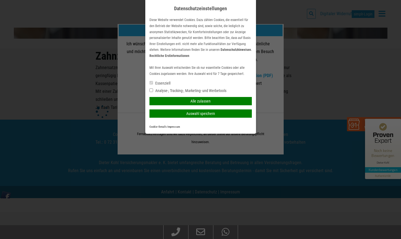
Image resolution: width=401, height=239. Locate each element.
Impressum (173, 126)
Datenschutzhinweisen (236, 50)
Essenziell (159, 83)
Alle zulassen (200, 101)
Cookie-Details (158, 126)
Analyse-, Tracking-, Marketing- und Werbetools (187, 90)
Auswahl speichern (200, 113)
